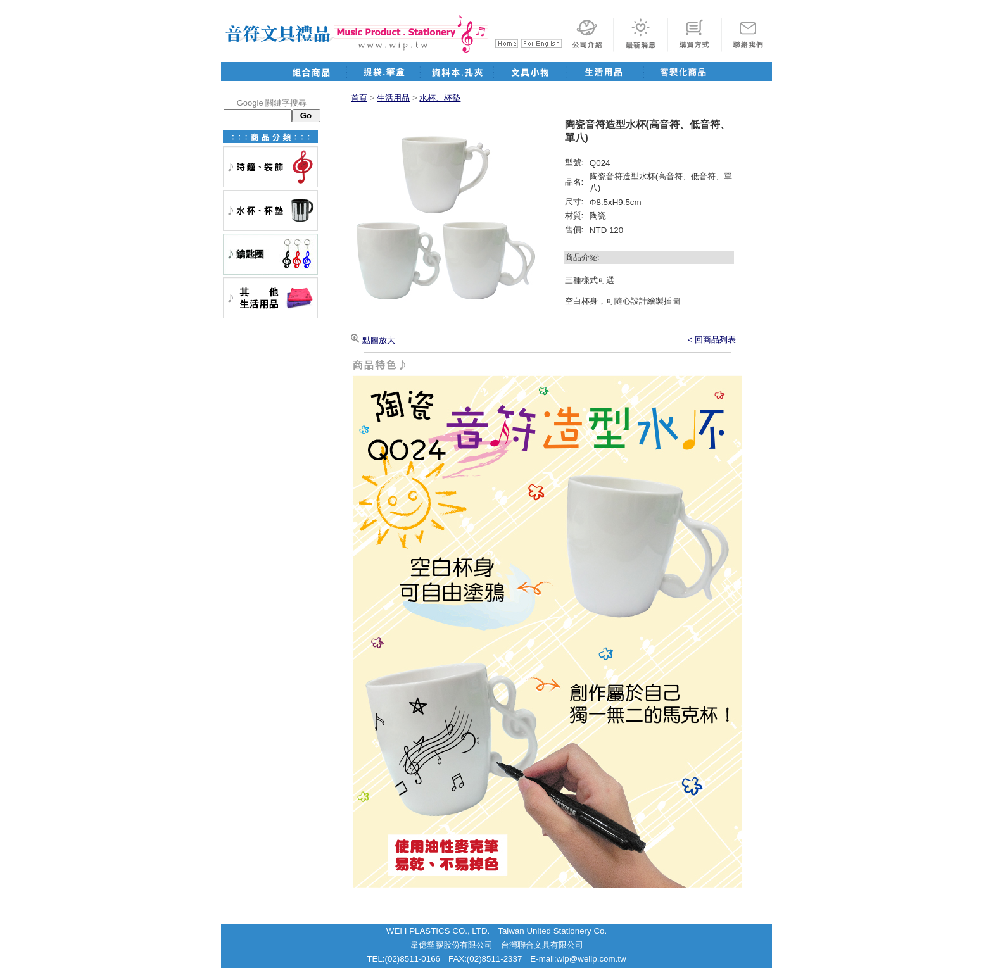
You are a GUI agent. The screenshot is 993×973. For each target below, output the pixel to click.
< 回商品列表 (712, 339)
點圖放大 (373, 340)
